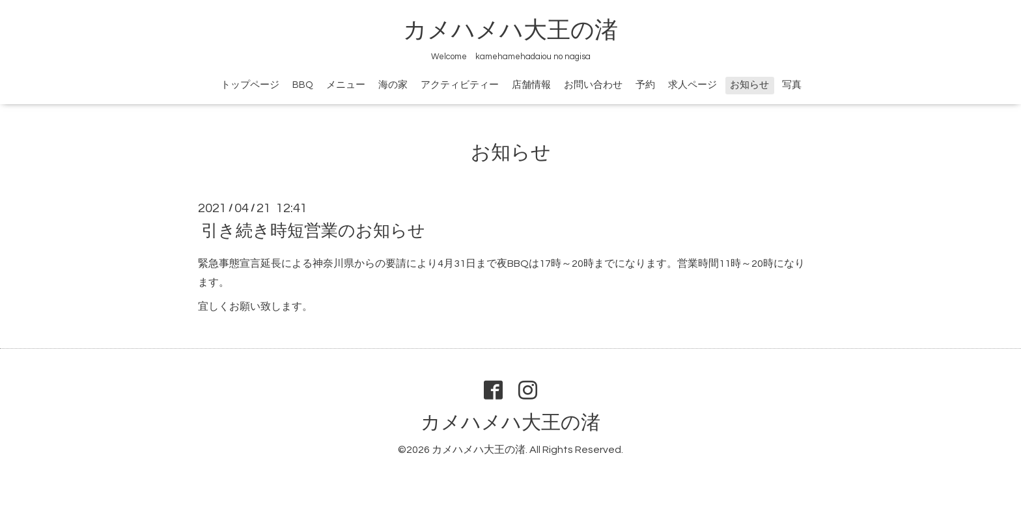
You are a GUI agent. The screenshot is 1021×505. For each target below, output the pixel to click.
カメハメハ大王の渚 (510, 30)
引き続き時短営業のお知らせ (313, 231)
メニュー (345, 85)
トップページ (250, 85)
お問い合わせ (593, 85)
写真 (792, 85)
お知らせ (749, 85)
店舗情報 (531, 85)
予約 (645, 85)
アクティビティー (460, 85)
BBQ (302, 85)
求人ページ (692, 85)
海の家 (393, 85)
